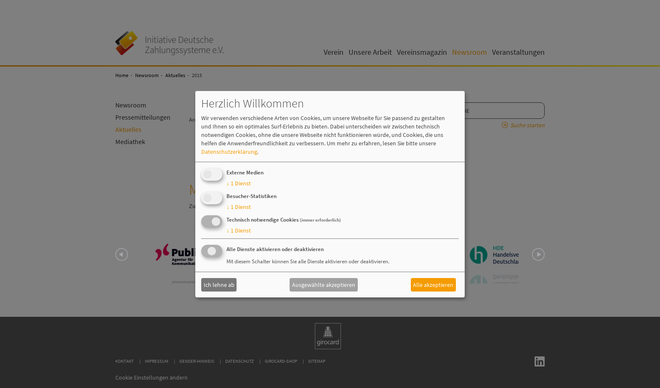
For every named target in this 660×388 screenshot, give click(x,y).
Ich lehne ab (219, 285)
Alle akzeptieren (433, 285)
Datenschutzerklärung (229, 151)
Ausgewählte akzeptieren (323, 285)
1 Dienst (238, 183)
